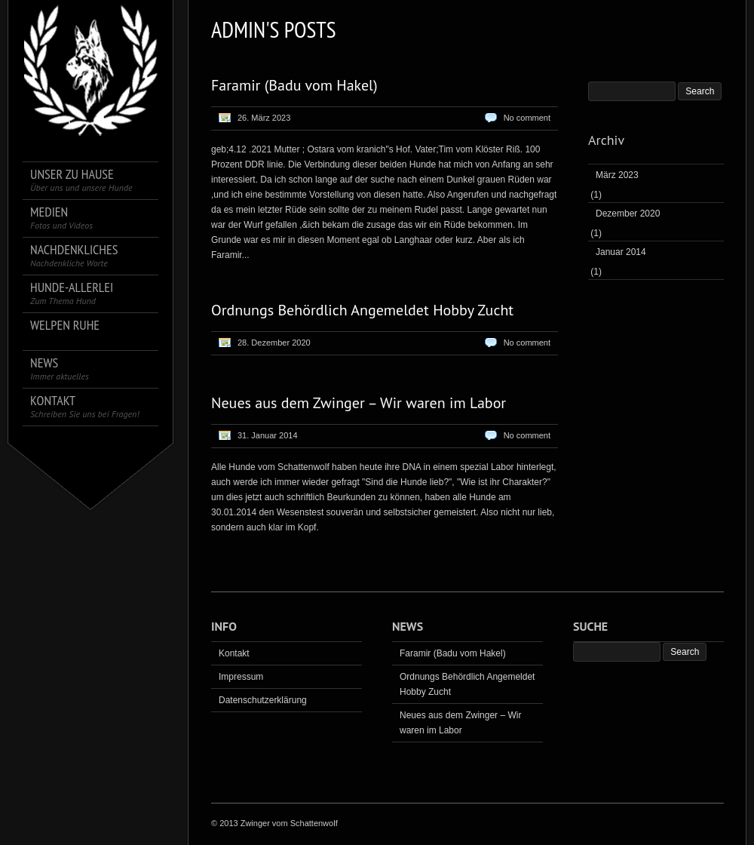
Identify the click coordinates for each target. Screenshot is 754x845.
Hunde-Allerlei (71, 293)
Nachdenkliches (74, 255)
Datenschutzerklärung (263, 700)
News (59, 368)
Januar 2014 (621, 252)
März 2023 (617, 175)
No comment (527, 117)
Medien (61, 217)
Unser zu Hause (81, 180)
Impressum (241, 676)
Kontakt (84, 406)
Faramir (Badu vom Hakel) (294, 85)
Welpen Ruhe (65, 325)
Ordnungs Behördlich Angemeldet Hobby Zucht (362, 310)
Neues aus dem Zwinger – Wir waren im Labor (358, 403)
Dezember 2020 (628, 213)
